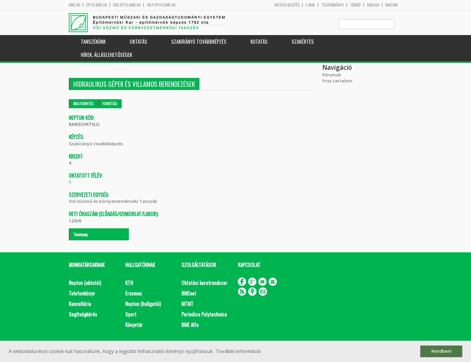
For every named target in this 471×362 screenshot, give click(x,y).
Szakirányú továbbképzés (198, 42)
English (373, 5)
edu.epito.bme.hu (127, 5)
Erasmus (133, 293)
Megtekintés (83, 103)
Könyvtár (134, 325)
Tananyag (80, 234)
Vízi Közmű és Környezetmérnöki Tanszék (113, 201)
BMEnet (188, 293)
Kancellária (80, 304)
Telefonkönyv (332, 5)
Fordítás (109, 103)
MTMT (187, 304)
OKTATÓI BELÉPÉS (287, 5)
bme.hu (74, 5)
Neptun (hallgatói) (143, 304)
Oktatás (138, 42)
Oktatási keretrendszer (204, 283)
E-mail (310, 5)
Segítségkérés (83, 314)
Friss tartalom (337, 81)
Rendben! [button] (441, 351)
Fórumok (331, 75)
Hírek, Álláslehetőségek (106, 55)
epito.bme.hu (96, 5)
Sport (130, 314)
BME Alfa (190, 325)
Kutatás (259, 42)
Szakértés (303, 42)
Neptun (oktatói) (85, 283)
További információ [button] (238, 351)
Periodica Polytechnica (204, 314)
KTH (129, 283)
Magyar (391, 5)
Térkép (355, 5)
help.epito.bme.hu (161, 5)
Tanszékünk (93, 42)
